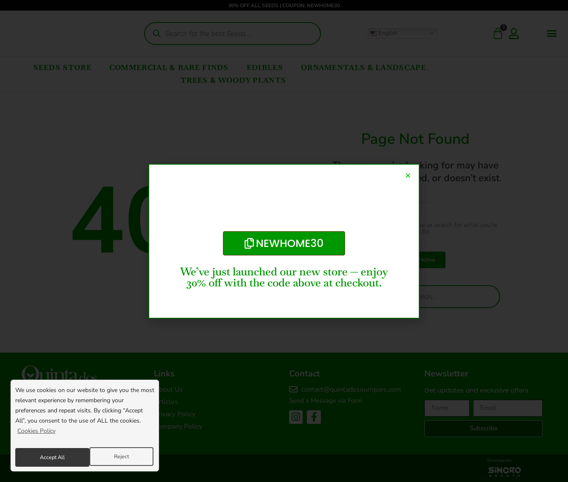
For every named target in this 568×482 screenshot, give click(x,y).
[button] (408, 175)
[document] (284, 241)
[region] (85, 428)
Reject (46, 457)
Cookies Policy (36, 436)
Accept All (117, 457)
